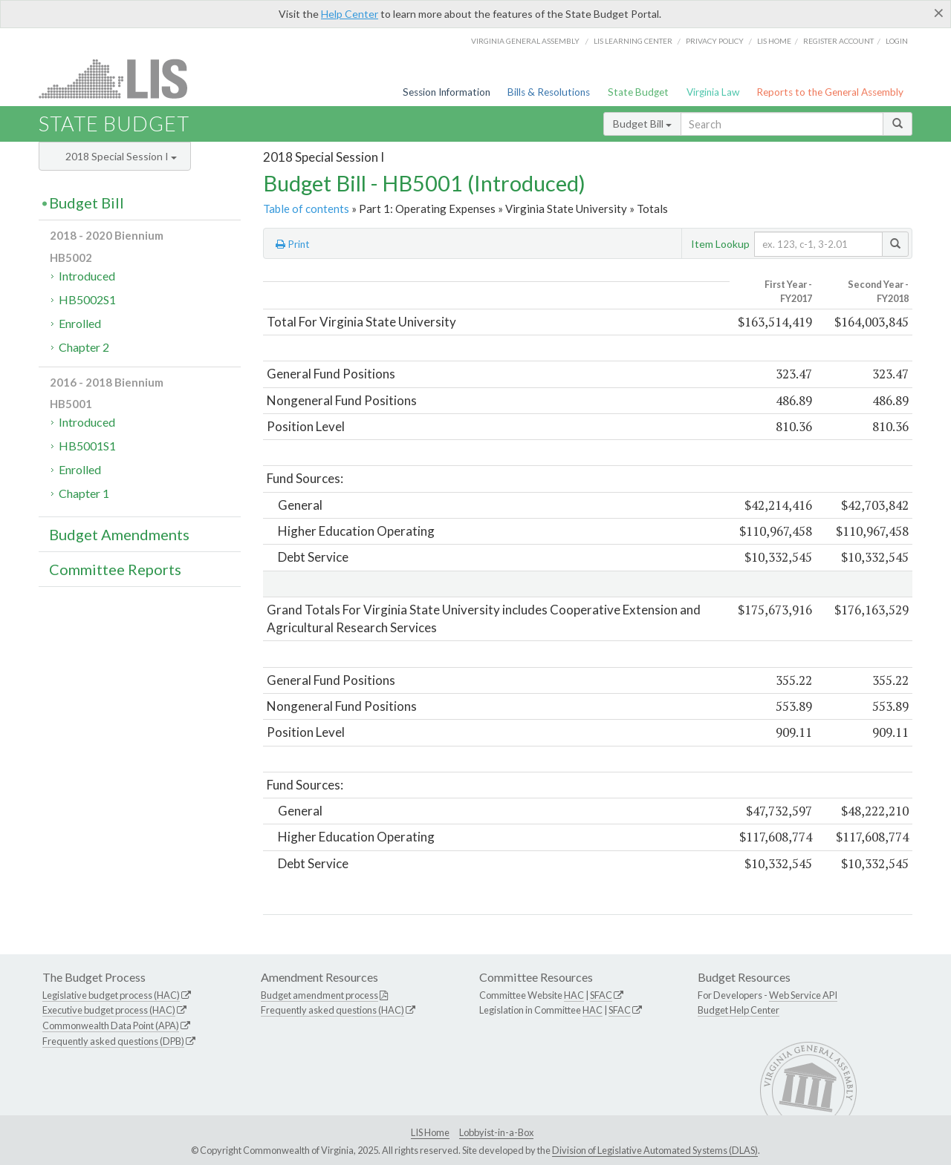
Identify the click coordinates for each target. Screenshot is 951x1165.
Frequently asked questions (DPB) (113, 1041)
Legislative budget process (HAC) (111, 995)
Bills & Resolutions (548, 92)
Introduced (87, 276)
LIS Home (430, 1132)
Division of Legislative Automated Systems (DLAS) (655, 1150)
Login (897, 40)
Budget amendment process (319, 995)
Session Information (446, 92)
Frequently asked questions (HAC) (332, 1010)
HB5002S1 (87, 299)
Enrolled (80, 323)
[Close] (938, 12)
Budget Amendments (119, 534)
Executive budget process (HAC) (108, 1010)
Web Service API (803, 995)
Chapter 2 (84, 347)
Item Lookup (720, 243)
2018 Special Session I (121, 156)
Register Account (838, 40)
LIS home (774, 40)
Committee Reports (115, 569)
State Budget (638, 92)
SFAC (601, 995)
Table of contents (306, 208)
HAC (574, 995)
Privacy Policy (715, 40)
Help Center (349, 13)
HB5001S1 (87, 446)
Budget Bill (642, 123)
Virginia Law (713, 92)
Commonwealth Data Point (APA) (110, 1025)
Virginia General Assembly (525, 40)
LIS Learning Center (633, 40)
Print (293, 244)
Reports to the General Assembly (829, 92)
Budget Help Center (738, 1010)
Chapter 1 (84, 493)
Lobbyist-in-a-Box (496, 1132)
